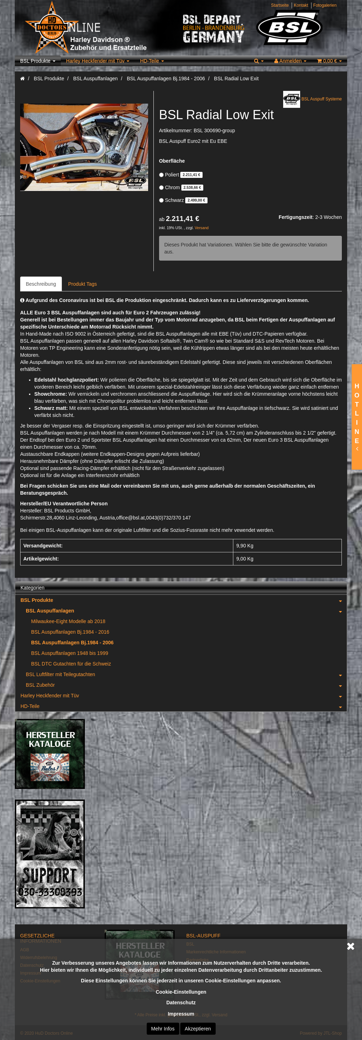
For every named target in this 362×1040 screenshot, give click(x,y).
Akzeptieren (198, 1029)
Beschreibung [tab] (41, 284)
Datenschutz (180, 1002)
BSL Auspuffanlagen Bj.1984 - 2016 (70, 632)
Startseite (280, 5)
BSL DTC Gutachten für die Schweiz (71, 664)
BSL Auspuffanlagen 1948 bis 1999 (69, 653)
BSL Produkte (38, 61)
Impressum (181, 1014)
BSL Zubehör (186, 685)
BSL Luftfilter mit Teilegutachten (186, 674)
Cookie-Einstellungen (181, 992)
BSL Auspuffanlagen (186, 610)
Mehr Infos (163, 1029)
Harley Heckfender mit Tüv (97, 61)
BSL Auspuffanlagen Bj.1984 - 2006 (72, 642)
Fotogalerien (325, 5)
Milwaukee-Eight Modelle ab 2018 (68, 621)
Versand (202, 228)
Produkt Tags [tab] (82, 284)
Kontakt (301, 5)
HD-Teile (152, 61)
